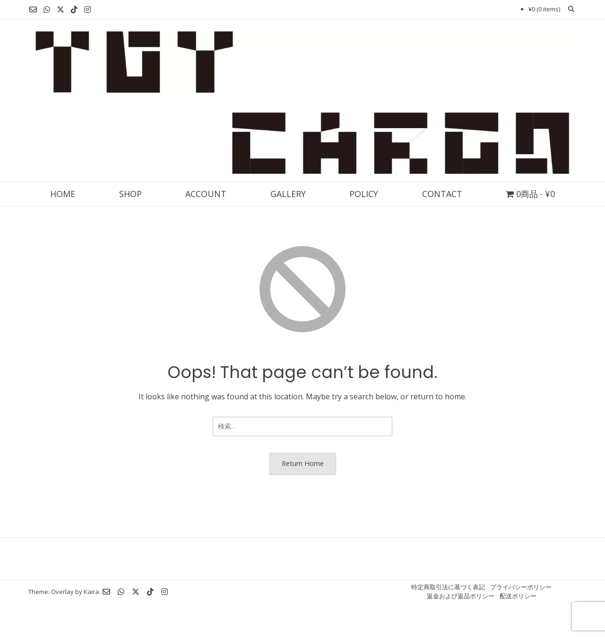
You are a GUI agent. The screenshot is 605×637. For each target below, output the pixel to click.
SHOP (130, 193)
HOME (62, 193)
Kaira (91, 591)
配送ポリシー (518, 596)
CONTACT (442, 193)
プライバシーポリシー (521, 587)
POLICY (363, 193)
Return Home (303, 463)
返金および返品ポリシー (460, 596)
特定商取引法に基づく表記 (448, 587)
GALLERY (288, 193)
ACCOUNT (205, 193)
